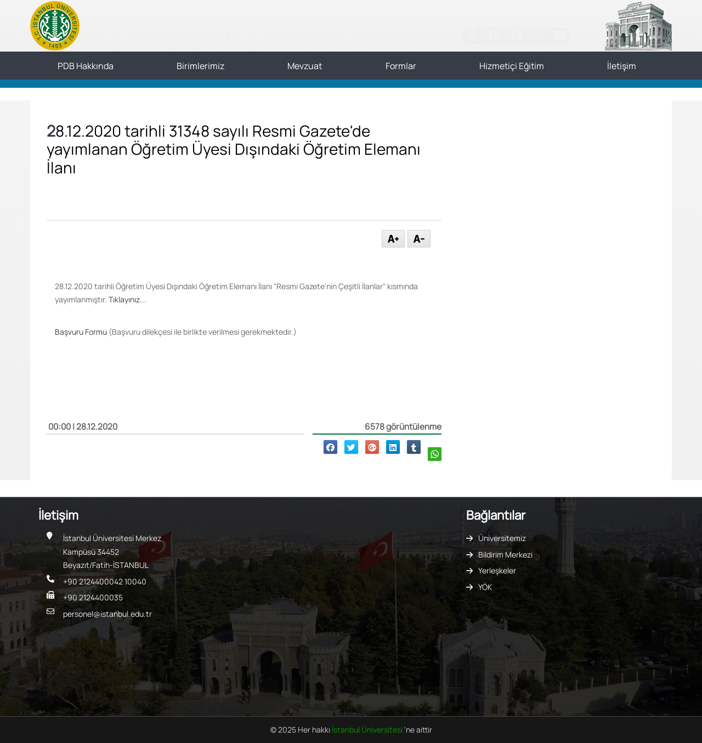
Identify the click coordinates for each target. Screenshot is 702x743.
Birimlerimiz (200, 66)
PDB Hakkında (86, 66)
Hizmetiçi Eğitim (511, 66)
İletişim (621, 66)
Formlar (401, 66)
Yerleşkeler (497, 570)
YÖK (485, 587)
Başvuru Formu (81, 332)
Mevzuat (304, 66)
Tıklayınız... (127, 299)
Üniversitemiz (502, 538)
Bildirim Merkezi (505, 554)
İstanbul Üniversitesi (368, 729)
